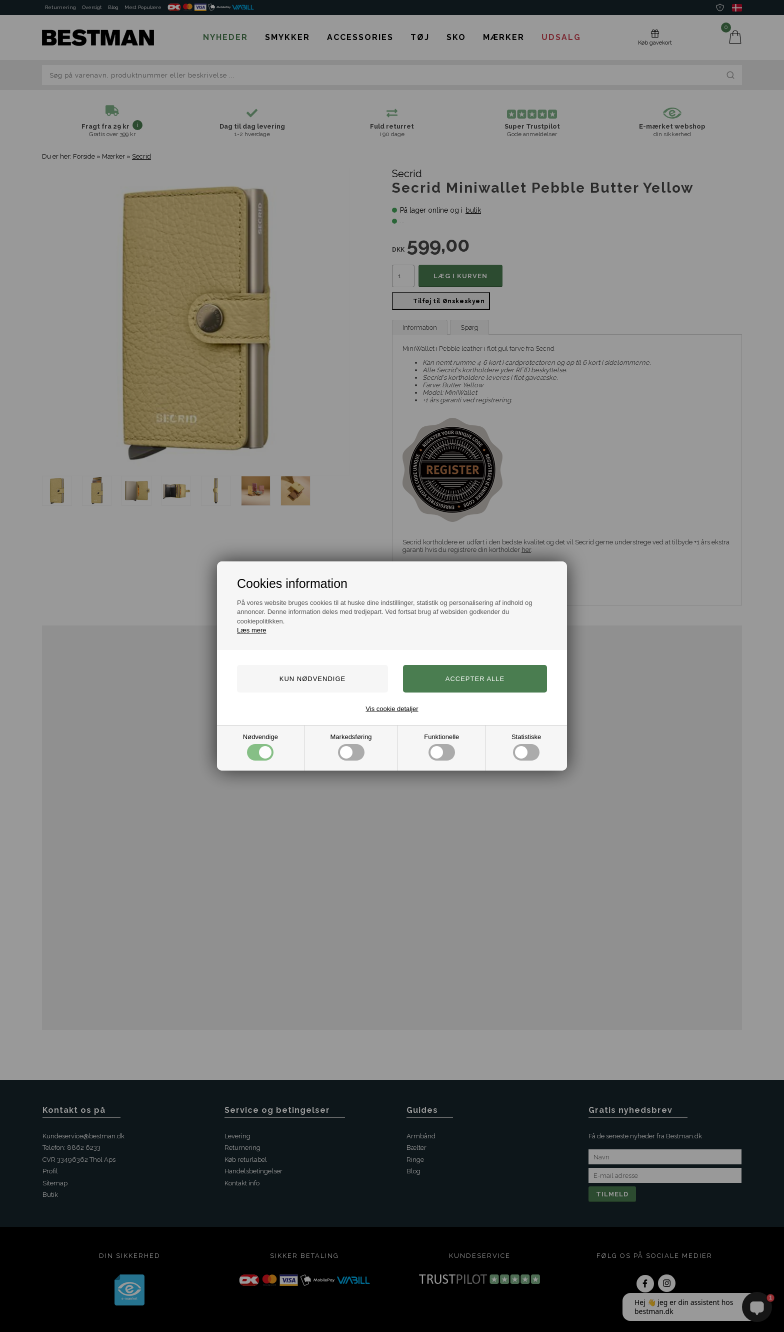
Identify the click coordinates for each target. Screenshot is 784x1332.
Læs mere (251, 630)
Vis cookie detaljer (392, 709)
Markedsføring (351, 747)
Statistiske (526, 747)
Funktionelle (441, 747)
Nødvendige (260, 747)
